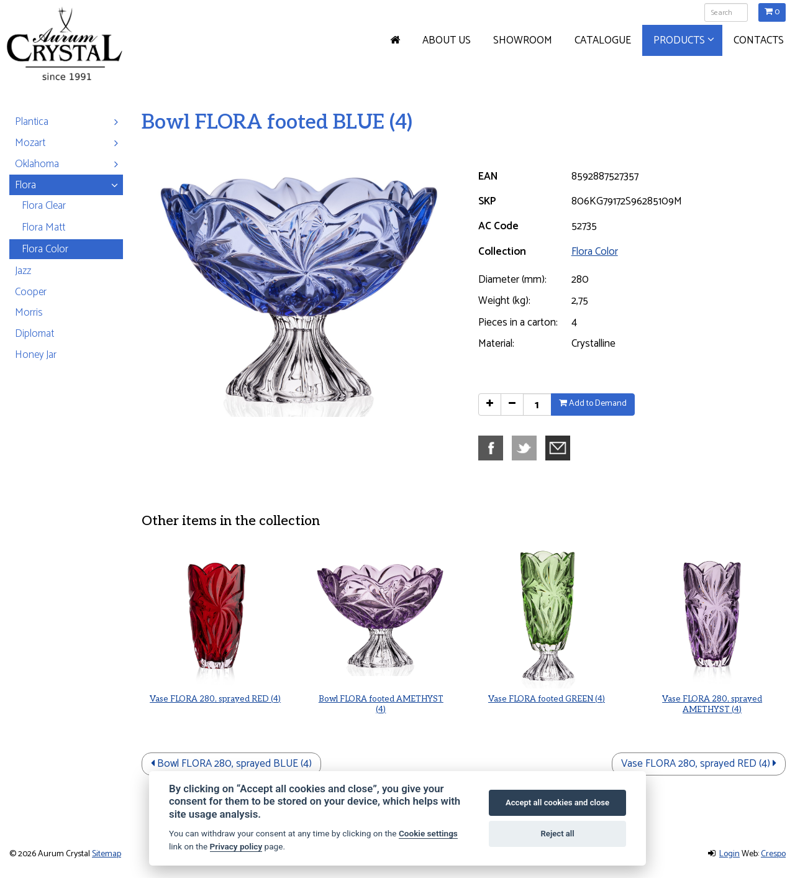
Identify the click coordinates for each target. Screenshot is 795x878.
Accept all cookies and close (557, 802)
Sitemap (106, 854)
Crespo (773, 854)
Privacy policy (236, 846)
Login (729, 854)
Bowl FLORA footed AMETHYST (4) (381, 678)
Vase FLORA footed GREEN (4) (547, 675)
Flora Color (594, 251)
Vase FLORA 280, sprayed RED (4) (215, 675)
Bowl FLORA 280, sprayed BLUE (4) (231, 763)
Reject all (558, 833)
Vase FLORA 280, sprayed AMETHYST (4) (712, 678)
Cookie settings (428, 833)
